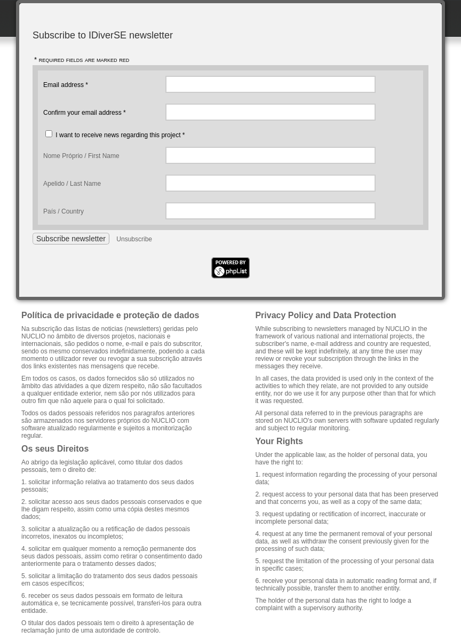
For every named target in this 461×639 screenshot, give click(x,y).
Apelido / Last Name (72, 183)
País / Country (63, 211)
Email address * (65, 85)
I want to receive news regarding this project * (120, 135)
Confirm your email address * (84, 112)
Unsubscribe (134, 239)
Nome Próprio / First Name (81, 156)
